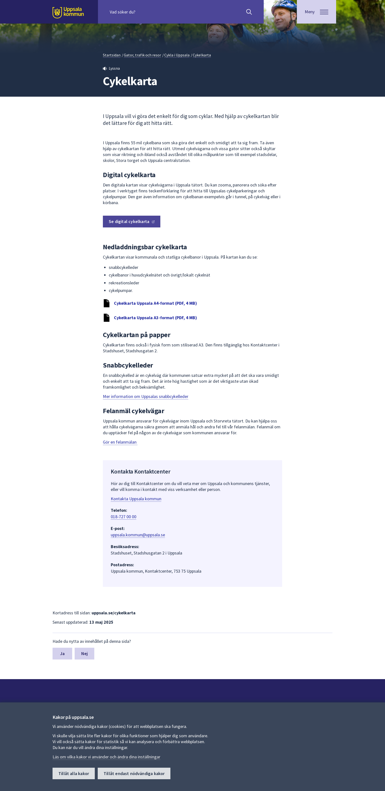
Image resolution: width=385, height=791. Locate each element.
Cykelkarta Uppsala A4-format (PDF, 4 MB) (155, 303)
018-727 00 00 (123, 516)
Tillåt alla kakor (73, 773)
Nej (84, 653)
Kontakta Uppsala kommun (136, 498)
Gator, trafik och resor (142, 55)
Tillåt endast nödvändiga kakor (134, 773)
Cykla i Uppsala (177, 55)
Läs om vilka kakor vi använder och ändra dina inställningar (106, 757)
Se (131, 221)
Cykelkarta (202, 55)
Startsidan (112, 55)
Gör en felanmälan (120, 442)
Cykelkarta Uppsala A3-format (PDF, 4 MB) (155, 317)
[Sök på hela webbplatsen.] (141, 12)
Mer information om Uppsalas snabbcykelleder (145, 396)
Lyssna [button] (114, 68)
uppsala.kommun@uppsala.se (138, 535)
